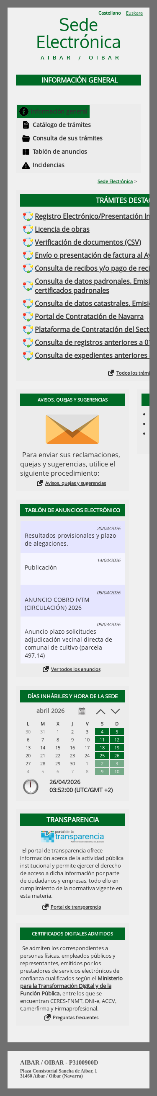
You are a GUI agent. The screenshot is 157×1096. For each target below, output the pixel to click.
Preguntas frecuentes (75, 1017)
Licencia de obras (62, 229)
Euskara (134, 13)
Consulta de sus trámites (68, 138)
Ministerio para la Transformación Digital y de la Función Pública (71, 985)
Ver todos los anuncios (75, 669)
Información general (59, 111)
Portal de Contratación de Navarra (89, 316)
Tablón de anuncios (60, 151)
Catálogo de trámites (62, 125)
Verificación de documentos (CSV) (88, 242)
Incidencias (48, 165)
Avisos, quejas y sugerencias (75, 483)
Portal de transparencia (76, 907)
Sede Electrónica (115, 181)
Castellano (109, 13)
